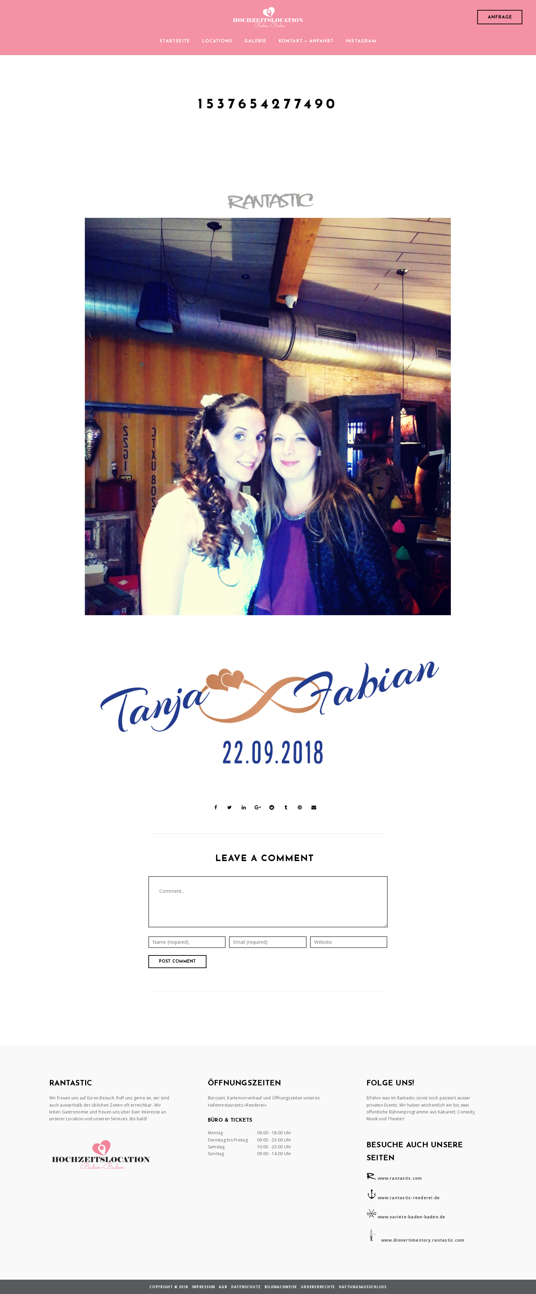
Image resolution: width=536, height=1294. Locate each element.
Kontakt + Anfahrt (306, 41)
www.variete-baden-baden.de (411, 1217)
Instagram (361, 41)
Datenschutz (246, 1286)
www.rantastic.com (400, 1178)
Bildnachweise (281, 1286)
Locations (217, 41)
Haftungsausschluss (363, 1286)
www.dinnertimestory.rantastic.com (422, 1240)
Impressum (203, 1286)
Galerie (255, 41)
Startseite (175, 41)
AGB (223, 1286)
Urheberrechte (318, 1286)
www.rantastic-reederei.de (409, 1198)
